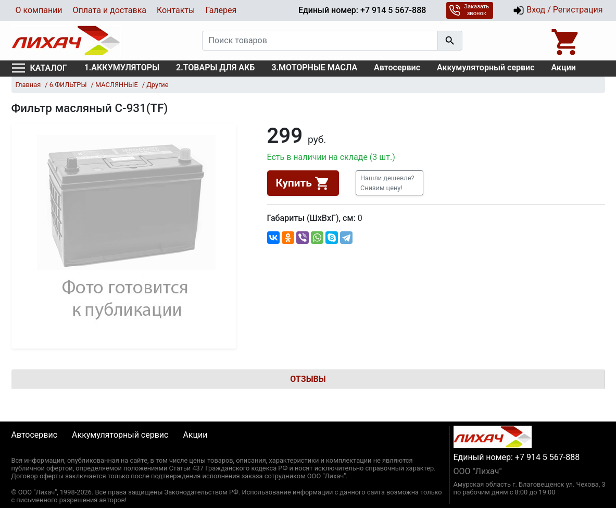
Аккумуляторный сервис (486, 67)
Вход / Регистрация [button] (557, 10)
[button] (389, 182)
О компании (39, 10)
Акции (563, 67)
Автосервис (397, 67)
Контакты (176, 10)
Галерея (220, 10)
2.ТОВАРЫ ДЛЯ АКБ (215, 67)
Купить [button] (303, 183)
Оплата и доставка (109, 10)
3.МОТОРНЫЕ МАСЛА (314, 67)
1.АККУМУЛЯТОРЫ (121, 67)
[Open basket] (566, 40)
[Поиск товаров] (320, 41)
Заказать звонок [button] (469, 10)
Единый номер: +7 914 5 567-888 (362, 10)
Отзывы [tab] (307, 379)
